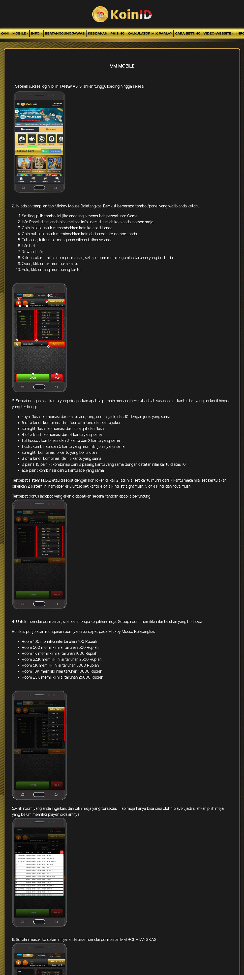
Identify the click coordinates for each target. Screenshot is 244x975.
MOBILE (19, 33)
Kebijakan (97, 33)
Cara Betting (187, 33)
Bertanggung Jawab (65, 33)
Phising (117, 33)
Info (35, 33)
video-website (217, 33)
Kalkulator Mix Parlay (149, 33)
